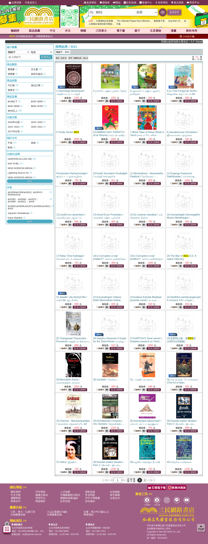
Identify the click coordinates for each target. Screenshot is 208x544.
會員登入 (30, 2)
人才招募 (65, 492)
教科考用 (191, 30)
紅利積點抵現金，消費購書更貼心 (31, 36)
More (29, 181)
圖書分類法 (42, 495)
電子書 (121, 30)
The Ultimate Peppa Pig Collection (133, 21)
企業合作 (115, 498)
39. (145, 462)
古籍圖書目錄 (18, 514)
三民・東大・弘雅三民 (23, 511)
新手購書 (115, 495)
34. (109, 424)
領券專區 (161, 2)
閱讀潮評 (40, 501)
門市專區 (40, 492)
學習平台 (193, 2)
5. (67, 132)
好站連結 (90, 501)
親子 (137, 30)
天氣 (118, 24)
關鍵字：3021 (63, 52)
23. (146, 300)
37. (66, 462)
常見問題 (90, 495)
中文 (52, 30)
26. (109, 341)
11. (146, 176)
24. (184, 300)
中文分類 (16, 495)
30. (105, 379)
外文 (68, 30)
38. (108, 465)
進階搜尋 (174, 12)
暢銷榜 (15, 30)
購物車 (105, 2)
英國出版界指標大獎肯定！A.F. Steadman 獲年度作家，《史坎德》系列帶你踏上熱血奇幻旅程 (189, 41)
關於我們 (16, 492)
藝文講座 (177, 2)
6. (110, 135)
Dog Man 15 (174, 21)
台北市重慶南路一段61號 (98, 528)
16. (183, 217)
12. (182, 176)
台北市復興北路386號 (22, 528)
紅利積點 (115, 492)
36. (182, 424)
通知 (117, 2)
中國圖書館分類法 (70, 495)
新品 (34, 30)
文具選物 (155, 30)
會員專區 (90, 2)
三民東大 (101, 30)
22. (108, 300)
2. (109, 91)
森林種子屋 (159, 21)
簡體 (83, 30)
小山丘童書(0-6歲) (57, 511)
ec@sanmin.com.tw (31, 534)
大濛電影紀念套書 (104, 21)
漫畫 (173, 30)
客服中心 (145, 2)
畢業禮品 (88, 514)
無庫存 (63, 101)
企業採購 (15, 2)
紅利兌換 (130, 2)
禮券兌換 (90, 492)
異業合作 (16, 501)
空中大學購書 (92, 498)
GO (162, 12)
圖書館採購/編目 (69, 498)
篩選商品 (46, 57)
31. (141, 379)
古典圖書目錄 (54, 514)
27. (146, 341)
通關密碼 (16, 498)
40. (179, 462)
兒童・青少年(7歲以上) (96, 511)
